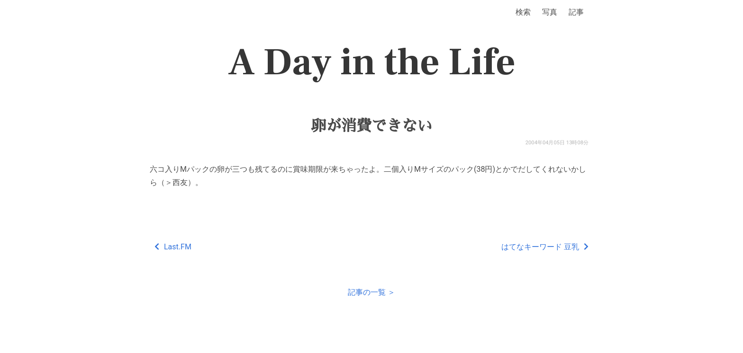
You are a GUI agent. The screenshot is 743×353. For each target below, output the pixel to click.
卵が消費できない (371, 125)
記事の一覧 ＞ (371, 292)
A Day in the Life (372, 62)
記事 (576, 12)
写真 (549, 12)
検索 (523, 12)
